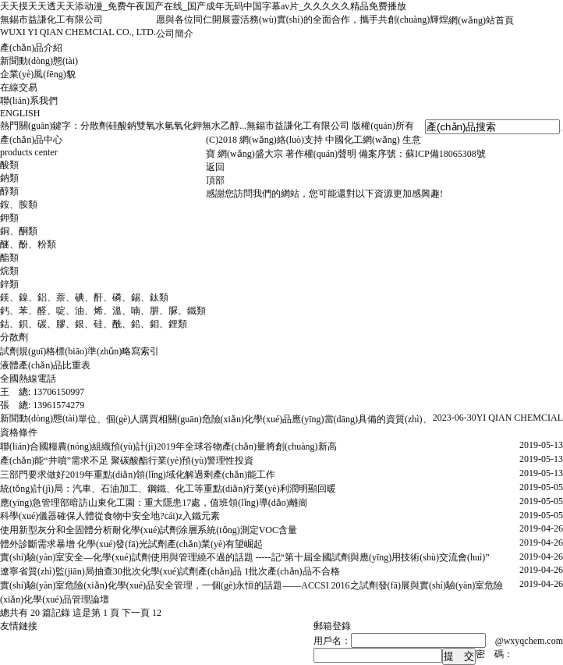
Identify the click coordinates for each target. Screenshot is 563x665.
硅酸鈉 (122, 125)
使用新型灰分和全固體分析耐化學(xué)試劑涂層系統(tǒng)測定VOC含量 (148, 530)
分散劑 (94, 125)
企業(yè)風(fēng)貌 (38, 74)
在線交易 (18, 87)
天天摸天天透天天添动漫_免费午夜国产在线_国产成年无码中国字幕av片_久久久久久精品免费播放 (203, 6)
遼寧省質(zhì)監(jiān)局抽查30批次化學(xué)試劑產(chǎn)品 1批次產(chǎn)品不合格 (170, 571)
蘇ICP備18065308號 (445, 153)
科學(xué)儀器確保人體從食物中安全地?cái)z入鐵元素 (110, 515)
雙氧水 (150, 125)
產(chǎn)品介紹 (31, 47)
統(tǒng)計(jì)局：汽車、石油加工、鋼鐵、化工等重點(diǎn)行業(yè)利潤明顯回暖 (168, 488)
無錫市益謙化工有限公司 (297, 125)
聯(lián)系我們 (29, 100)
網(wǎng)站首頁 (481, 20)
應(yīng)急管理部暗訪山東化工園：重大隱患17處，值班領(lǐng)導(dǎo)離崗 (154, 502)
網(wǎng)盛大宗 (250, 153)
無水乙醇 (220, 125)
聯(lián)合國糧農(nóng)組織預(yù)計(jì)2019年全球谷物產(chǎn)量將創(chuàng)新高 (168, 446)
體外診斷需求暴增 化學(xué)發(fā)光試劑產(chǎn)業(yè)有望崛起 (131, 544)
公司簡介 (174, 33)
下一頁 (136, 612)
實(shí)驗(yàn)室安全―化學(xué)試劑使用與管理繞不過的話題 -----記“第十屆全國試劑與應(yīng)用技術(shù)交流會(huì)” (245, 557)
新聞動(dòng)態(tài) (39, 60)
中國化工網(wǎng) (362, 139)
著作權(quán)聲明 (320, 153)
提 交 (459, 656)
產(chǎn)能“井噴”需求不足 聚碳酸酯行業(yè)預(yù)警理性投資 (126, 460)
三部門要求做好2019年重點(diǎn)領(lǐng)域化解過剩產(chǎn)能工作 (137, 474)
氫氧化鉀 (183, 125)
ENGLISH (20, 113)
